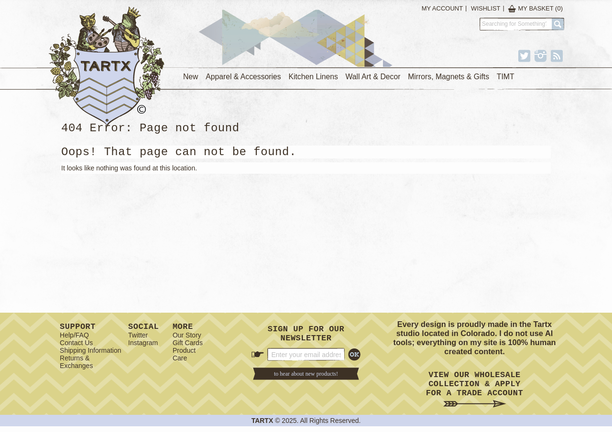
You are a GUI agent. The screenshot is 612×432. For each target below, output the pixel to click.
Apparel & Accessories (243, 77)
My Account (442, 8)
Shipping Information (90, 352)
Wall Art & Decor (373, 77)
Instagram (143, 344)
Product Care (184, 356)
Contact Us (76, 344)
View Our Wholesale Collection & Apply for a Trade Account (474, 391)
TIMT (505, 77)
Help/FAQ (74, 337)
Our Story (187, 337)
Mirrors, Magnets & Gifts (448, 77)
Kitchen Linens (313, 77)
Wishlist (485, 8)
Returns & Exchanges (76, 363)
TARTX (262, 426)
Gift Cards (188, 344)
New (190, 77)
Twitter (138, 337)
